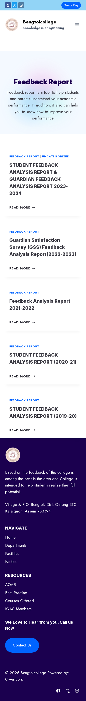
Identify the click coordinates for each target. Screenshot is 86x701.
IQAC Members (18, 609)
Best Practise (16, 593)
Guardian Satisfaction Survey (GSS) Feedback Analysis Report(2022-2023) (42, 247)
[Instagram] (21, 5)
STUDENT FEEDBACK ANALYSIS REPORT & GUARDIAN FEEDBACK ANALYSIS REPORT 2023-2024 (38, 179)
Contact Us (22, 645)
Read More (22, 207)
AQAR (10, 584)
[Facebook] (8, 5)
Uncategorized (55, 156)
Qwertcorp (14, 679)
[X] (14, 5)
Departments (16, 545)
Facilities (12, 553)
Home (10, 537)
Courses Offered (19, 601)
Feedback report (24, 156)
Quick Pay (71, 5)
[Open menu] (77, 24)
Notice (11, 561)
